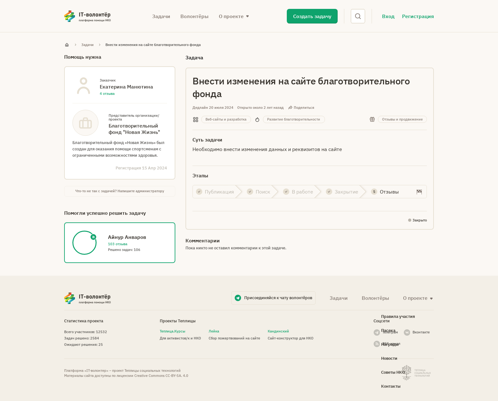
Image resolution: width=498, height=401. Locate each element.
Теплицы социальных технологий (152, 370)
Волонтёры (194, 16)
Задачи (161, 16)
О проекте (231, 16)
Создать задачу (312, 16)
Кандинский (278, 331)
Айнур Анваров (127, 237)
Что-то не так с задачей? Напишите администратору (119, 191)
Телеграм (390, 332)
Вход (388, 16)
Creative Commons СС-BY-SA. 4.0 (161, 375)
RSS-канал (391, 343)
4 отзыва (107, 93)
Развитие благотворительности (293, 119)
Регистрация (418, 16)
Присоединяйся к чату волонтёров (278, 297)
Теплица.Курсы (172, 331)
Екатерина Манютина (126, 86)
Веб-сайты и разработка (225, 119)
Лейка (214, 331)
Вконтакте (421, 332)
